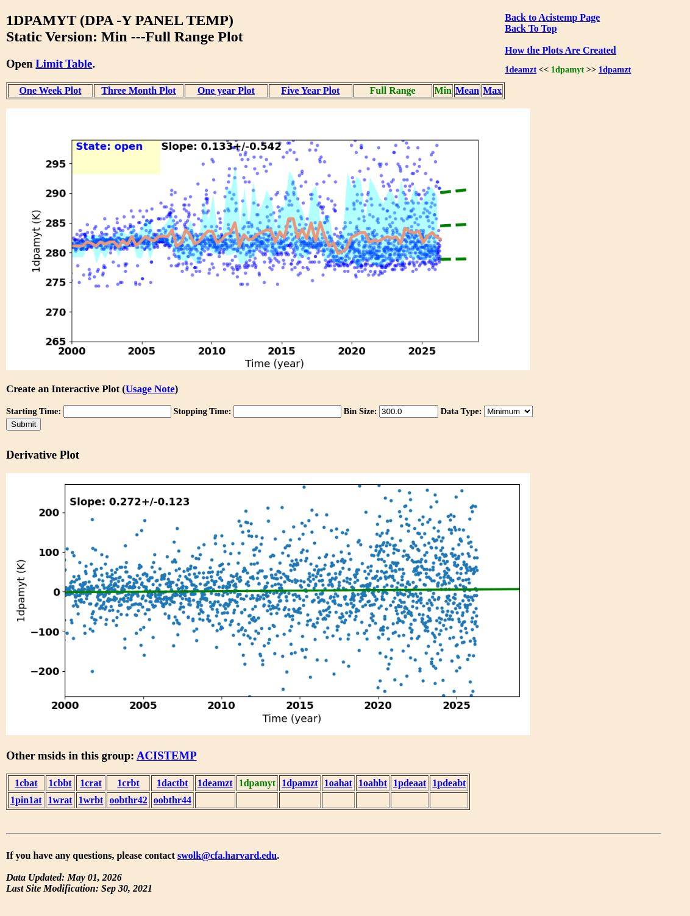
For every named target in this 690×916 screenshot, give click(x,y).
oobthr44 (172, 800)
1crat (91, 783)
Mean (467, 90)
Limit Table (63, 63)
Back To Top (531, 28)
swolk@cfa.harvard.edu (227, 855)
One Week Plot (51, 90)
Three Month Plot (138, 90)
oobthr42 (128, 800)
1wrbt (91, 800)
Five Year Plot (310, 90)
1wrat (60, 800)
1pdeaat (409, 783)
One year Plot (226, 90)
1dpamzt (615, 69)
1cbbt (59, 783)
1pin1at (26, 800)
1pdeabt (449, 783)
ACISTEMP (167, 755)
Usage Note (150, 389)
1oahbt (372, 783)
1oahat (338, 783)
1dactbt (172, 783)
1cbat (26, 783)
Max (492, 90)
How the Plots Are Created (560, 50)
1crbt (128, 783)
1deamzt (520, 69)
